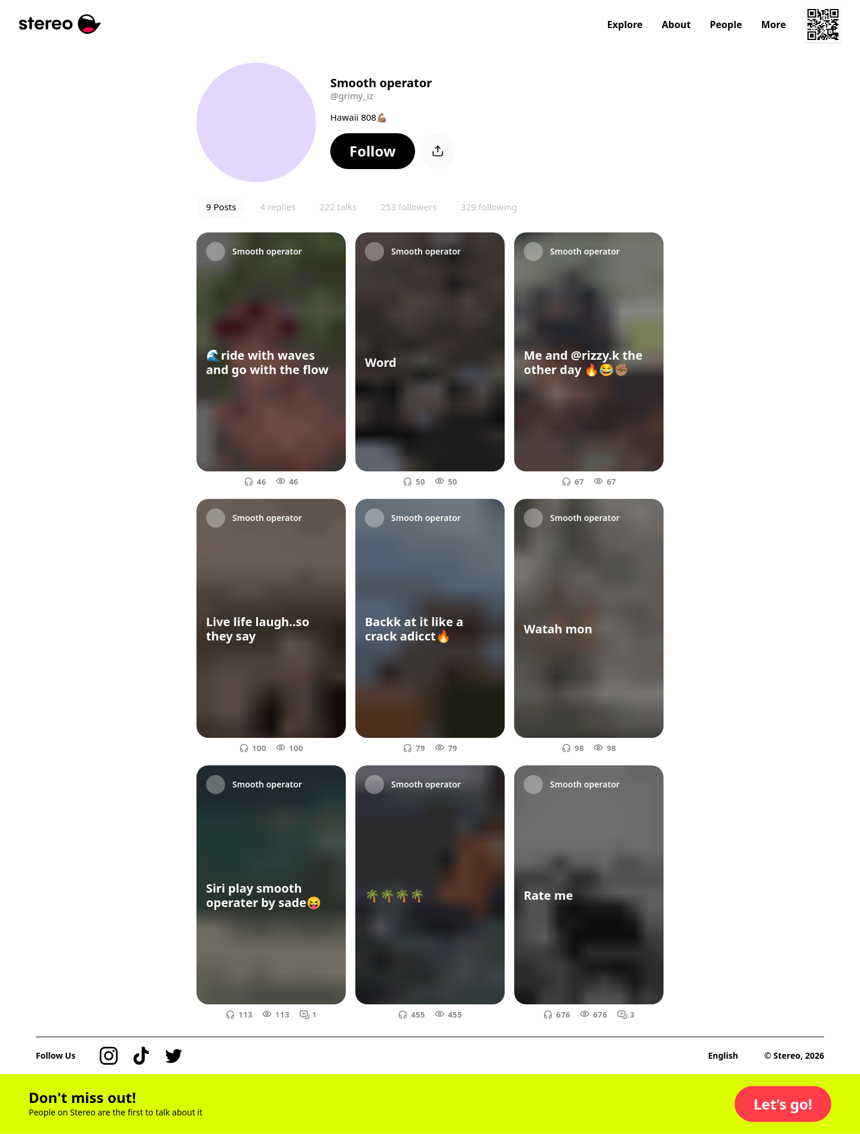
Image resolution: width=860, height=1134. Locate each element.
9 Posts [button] (221, 207)
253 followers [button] (408, 207)
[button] (372, 151)
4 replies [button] (277, 207)
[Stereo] (60, 24)
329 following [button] (488, 207)
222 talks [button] (338, 207)
